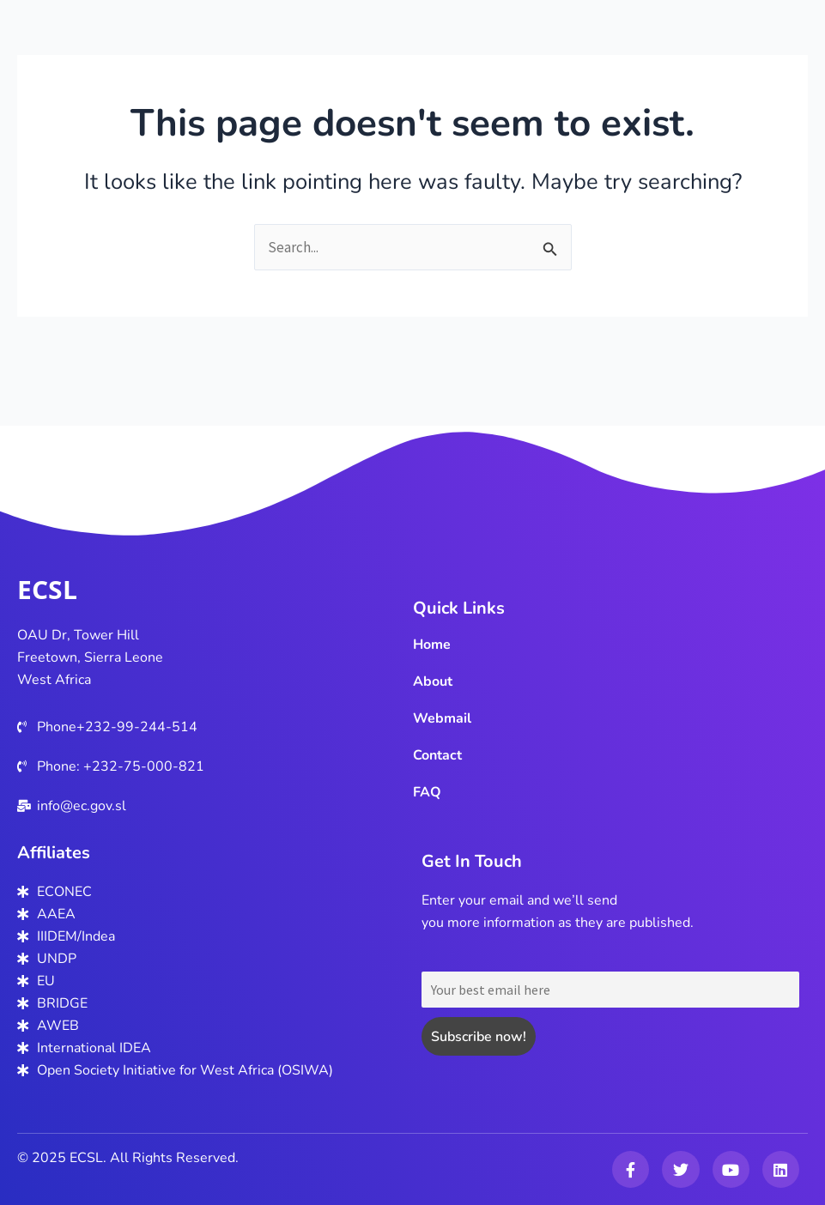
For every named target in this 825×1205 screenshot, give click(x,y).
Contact (437, 755)
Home (432, 644)
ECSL (47, 589)
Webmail (442, 718)
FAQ (427, 792)
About (432, 681)
